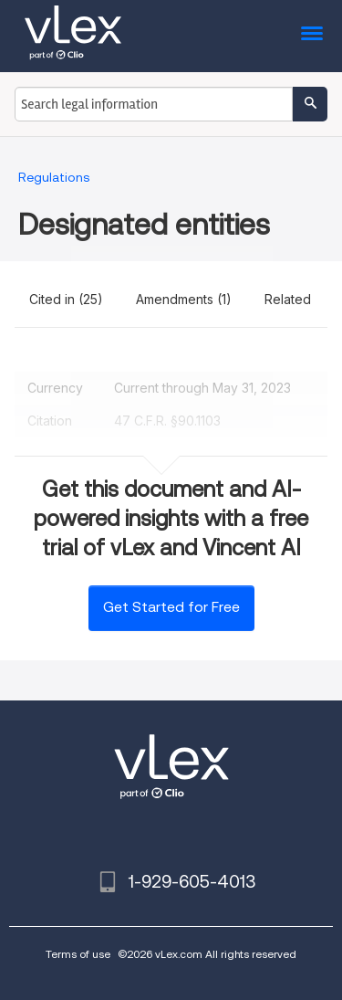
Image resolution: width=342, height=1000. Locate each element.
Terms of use (78, 954)
